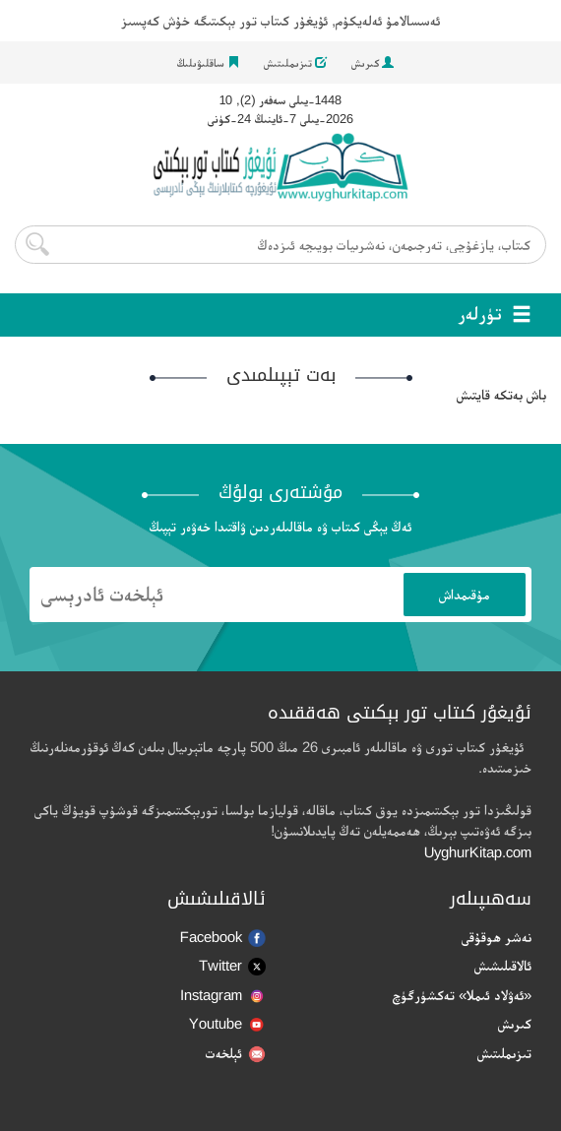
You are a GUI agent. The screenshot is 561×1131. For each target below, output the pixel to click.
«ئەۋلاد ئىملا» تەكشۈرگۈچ (462, 994)
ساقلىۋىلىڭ (208, 63)
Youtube (227, 1023)
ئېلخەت (236, 1053)
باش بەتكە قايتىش (501, 394)
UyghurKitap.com (477, 852)
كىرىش (372, 63)
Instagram (223, 994)
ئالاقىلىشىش (502, 965)
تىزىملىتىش (295, 63)
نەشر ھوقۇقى (496, 936)
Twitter (232, 966)
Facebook (223, 937)
